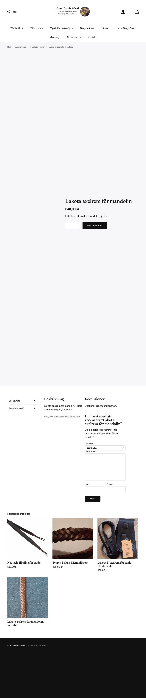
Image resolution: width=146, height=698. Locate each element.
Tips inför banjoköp (60, 36)
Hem (9, 55)
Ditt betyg (89, 488)
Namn (88, 529)
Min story (55, 45)
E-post (110, 529)
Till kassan (72, 45)
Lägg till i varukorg (94, 252)
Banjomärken (87, 36)
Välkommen (36, 36)
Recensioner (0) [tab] (17, 453)
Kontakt (92, 45)
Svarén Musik (20, 690)
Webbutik (15, 36)
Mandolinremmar (37, 55)
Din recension (91, 496)
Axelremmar (20, 55)
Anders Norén (42, 690)
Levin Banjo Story (126, 36)
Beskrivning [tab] (14, 445)
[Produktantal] (72, 251)
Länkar (105, 36)
